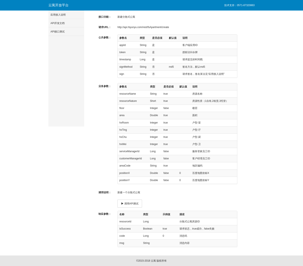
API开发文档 (57, 23)
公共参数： (104, 37)
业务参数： (104, 86)
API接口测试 (57, 31)
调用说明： (104, 192)
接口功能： (104, 16)
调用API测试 (129, 203)
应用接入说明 (58, 14)
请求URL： (104, 27)
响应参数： (104, 213)
